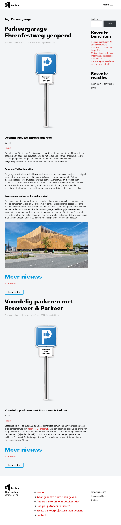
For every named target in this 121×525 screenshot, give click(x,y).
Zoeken (94, 19)
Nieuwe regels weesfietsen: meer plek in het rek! (103, 63)
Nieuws (52, 42)
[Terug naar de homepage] (12, 4)
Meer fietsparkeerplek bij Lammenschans (102, 57)
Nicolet (21, 42)
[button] (109, 4)
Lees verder (14, 292)
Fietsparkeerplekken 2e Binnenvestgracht (101, 43)
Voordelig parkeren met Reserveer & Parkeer (39, 305)
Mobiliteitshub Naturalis (102, 53)
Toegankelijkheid (98, 496)
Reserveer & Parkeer (38, 429)
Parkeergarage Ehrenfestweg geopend (38, 32)
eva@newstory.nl (25, 315)
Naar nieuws (10, 283)
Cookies (94, 500)
